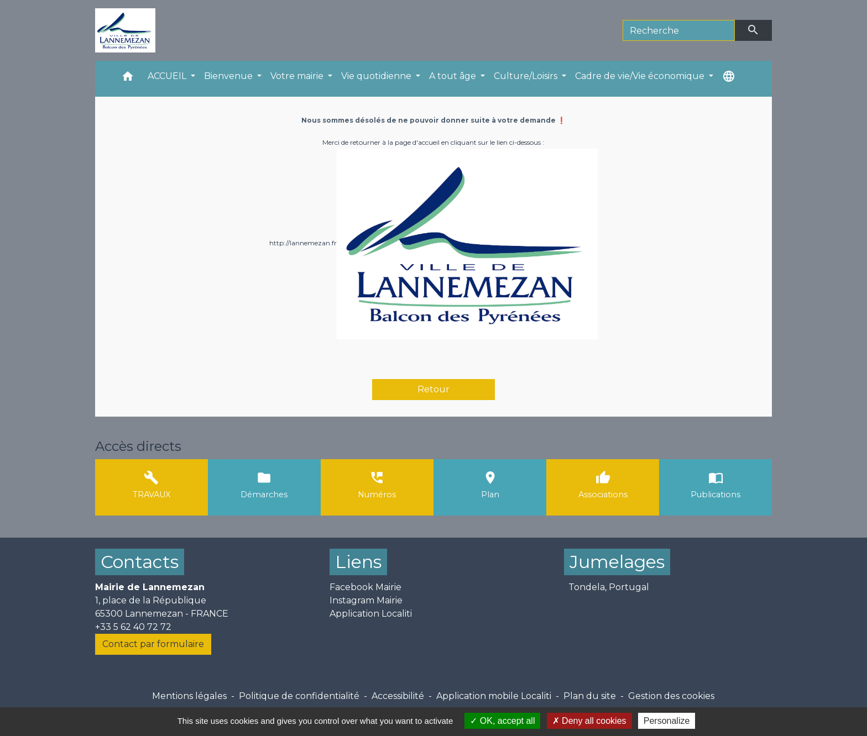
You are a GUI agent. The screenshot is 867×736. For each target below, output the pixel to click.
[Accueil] (125, 30)
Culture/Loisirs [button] (527, 76)
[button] (127, 78)
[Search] (679, 30)
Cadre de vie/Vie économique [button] (641, 76)
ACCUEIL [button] (168, 76)
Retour (433, 389)
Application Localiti (371, 613)
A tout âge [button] (453, 76)
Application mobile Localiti (493, 696)
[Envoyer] (753, 30)
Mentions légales (189, 696)
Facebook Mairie (365, 587)
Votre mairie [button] (298, 76)
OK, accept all (502, 721)
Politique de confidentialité (299, 696)
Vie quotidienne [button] (377, 76)
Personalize (667, 721)
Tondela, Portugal (608, 587)
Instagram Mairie (366, 600)
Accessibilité (398, 696)
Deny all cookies (589, 721)
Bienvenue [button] (229, 76)
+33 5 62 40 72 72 (133, 627)
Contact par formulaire (153, 644)
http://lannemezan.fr (303, 243)
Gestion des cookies (671, 696)
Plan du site (589, 696)
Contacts (140, 561)
